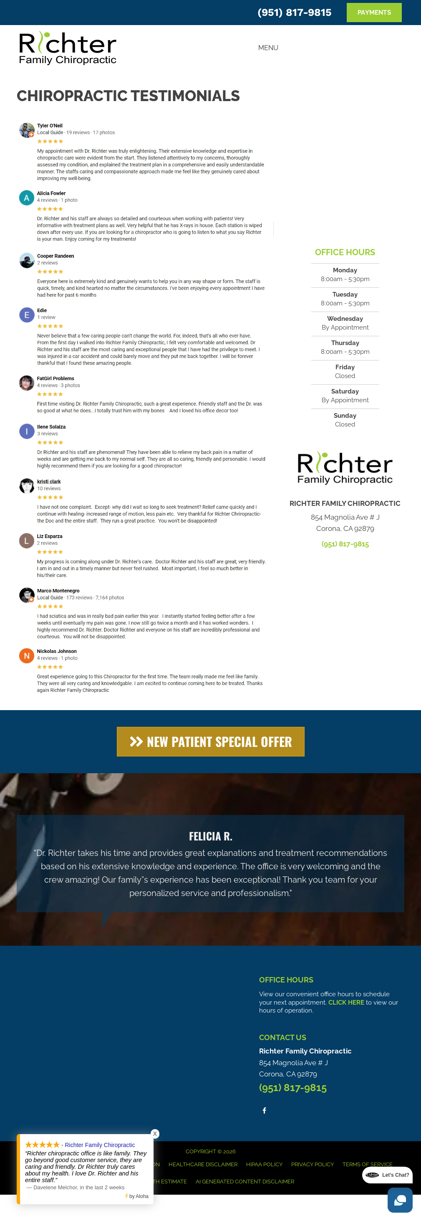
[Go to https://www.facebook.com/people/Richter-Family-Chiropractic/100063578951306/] (264, 1110)
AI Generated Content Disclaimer (245, 1181)
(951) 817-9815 (294, 12)
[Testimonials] (210, 863)
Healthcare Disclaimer (203, 1164)
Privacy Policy (312, 1164)
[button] (211, 741)
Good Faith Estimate (157, 1181)
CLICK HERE (346, 1002)
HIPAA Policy (264, 1164)
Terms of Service (368, 1164)
